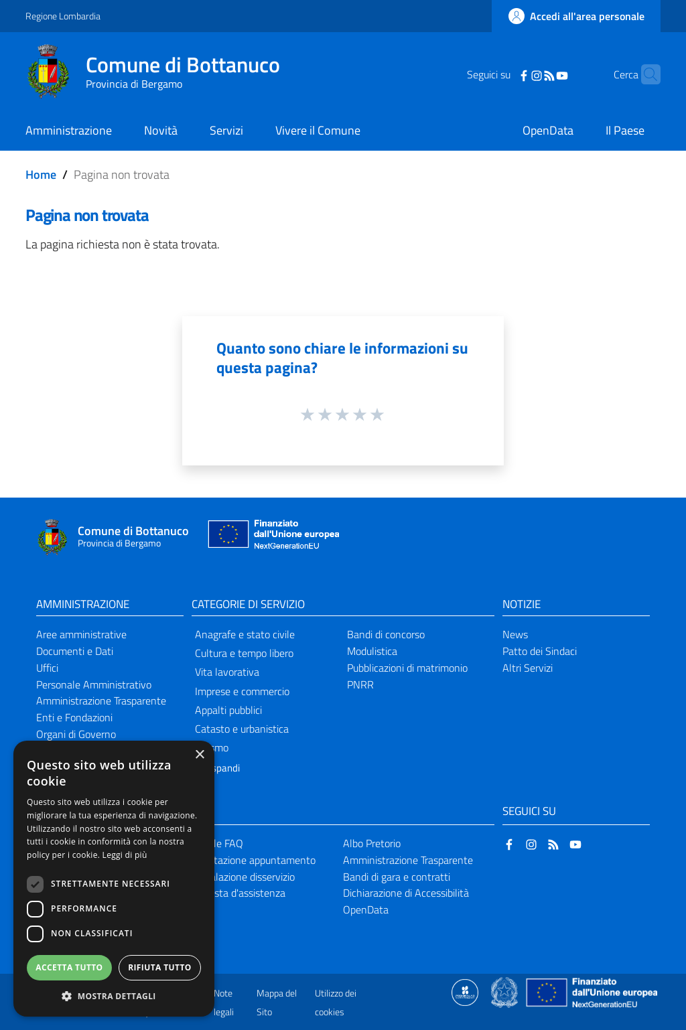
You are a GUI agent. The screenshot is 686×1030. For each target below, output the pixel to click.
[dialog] (113, 879)
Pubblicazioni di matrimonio (407, 668)
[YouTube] (541, 74)
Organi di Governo (76, 734)
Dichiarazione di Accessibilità (406, 893)
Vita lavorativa (227, 672)
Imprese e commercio (242, 691)
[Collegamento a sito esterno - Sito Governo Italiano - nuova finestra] (505, 991)
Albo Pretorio (372, 843)
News (515, 634)
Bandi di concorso (386, 634)
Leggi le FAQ (215, 843)
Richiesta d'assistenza (236, 893)
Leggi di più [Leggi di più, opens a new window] (124, 855)
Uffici (47, 668)
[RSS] (528, 74)
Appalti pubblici (228, 710)
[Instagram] (516, 74)
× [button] (199, 755)
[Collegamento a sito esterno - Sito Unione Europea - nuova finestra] (272, 537)
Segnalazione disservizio (241, 877)
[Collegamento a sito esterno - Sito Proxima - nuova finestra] (465, 991)
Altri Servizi (527, 668)
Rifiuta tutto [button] (160, 967)
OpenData (366, 909)
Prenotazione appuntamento (252, 860)
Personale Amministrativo (93, 684)
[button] (114, 996)
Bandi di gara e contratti (396, 877)
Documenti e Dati (74, 651)
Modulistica (372, 651)
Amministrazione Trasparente (101, 700)
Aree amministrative (81, 634)
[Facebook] (503, 74)
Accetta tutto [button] (69, 967)
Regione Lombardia (62, 16)
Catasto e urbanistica (242, 729)
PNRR (360, 684)
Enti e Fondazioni (74, 717)
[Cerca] (644, 74)
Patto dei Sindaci (539, 651)
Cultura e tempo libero (244, 653)
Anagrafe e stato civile (245, 634)
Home (40, 174)
